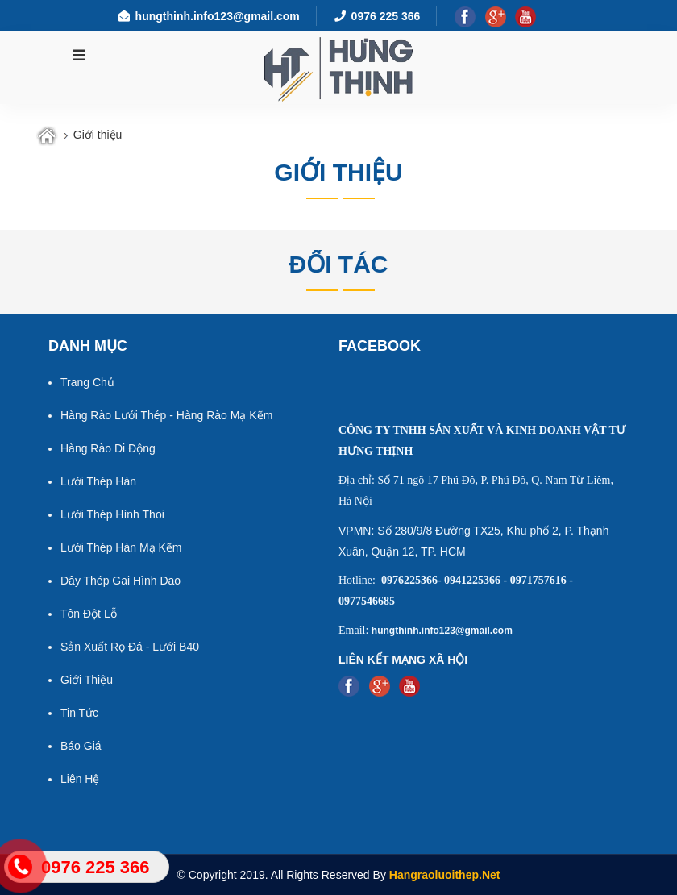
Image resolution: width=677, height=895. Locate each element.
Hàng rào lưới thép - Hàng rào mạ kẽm (166, 415)
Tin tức (79, 712)
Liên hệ (79, 778)
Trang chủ (87, 382)
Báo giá (81, 745)
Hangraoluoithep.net (444, 874)
